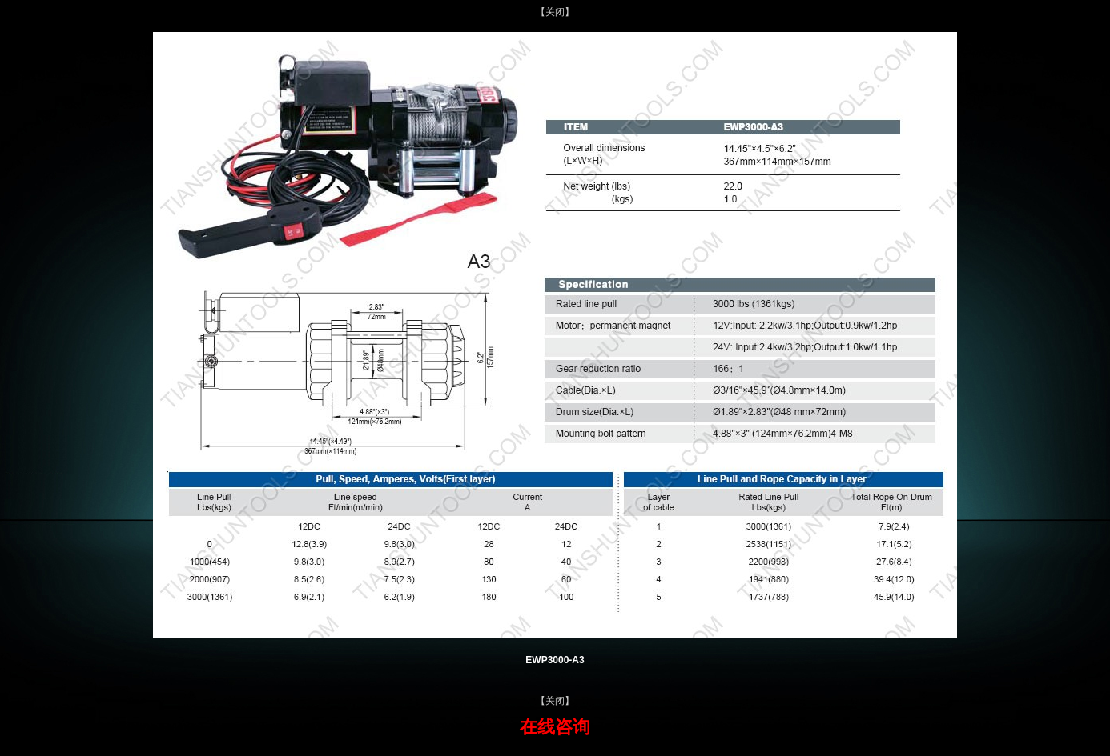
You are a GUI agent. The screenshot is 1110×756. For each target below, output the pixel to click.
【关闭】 (555, 12)
